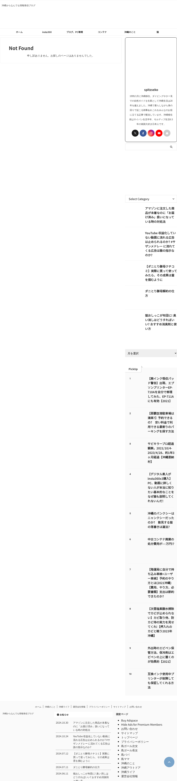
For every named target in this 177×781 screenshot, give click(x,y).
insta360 (47, 32)
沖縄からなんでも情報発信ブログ (18, 690)
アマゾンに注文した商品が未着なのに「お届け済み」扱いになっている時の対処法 (161, 211)
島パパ (125, 731)
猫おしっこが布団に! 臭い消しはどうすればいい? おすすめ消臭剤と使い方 (160, 311)
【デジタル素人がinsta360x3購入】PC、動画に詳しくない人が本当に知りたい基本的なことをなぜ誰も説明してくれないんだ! (161, 475)
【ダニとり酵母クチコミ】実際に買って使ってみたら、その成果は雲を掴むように (161, 262)
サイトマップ (119, 683)
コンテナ (102, 32)
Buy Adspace (129, 697)
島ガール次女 (129, 723)
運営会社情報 (79, 683)
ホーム (19, 32)
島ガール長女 (129, 727)
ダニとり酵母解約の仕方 (158, 283)
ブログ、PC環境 (74, 32)
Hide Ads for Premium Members (141, 701)
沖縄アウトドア (131, 744)
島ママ (125, 736)
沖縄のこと (130, 32)
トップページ (129, 714)
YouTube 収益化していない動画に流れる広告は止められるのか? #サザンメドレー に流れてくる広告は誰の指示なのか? (161, 240)
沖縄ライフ (64, 683)
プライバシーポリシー (99, 683)
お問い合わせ (135, 683)
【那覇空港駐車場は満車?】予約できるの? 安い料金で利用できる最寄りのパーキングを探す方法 (161, 414)
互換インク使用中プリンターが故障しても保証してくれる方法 (161, 656)
